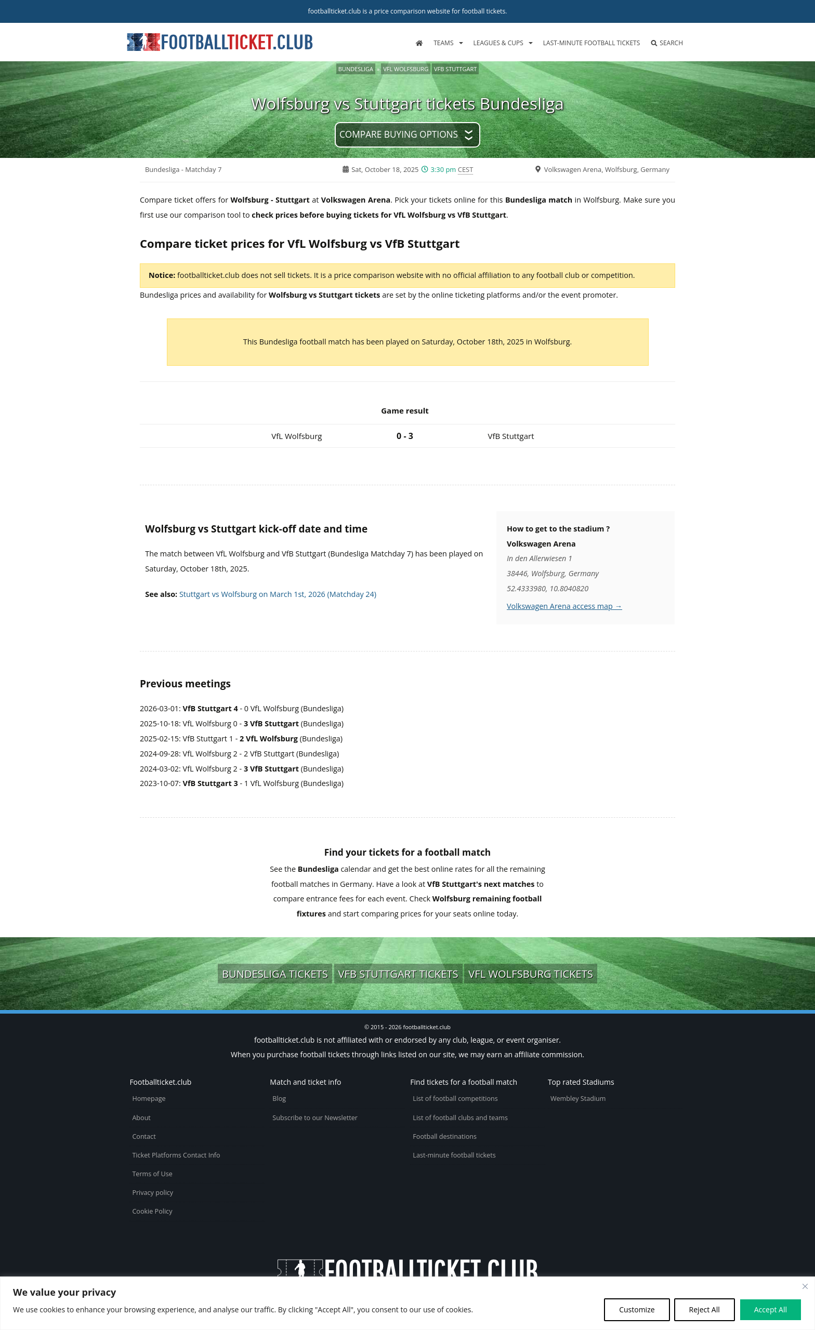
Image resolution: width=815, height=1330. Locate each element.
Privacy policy (152, 1192)
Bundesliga (355, 69)
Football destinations (445, 1136)
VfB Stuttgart (455, 69)
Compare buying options (398, 134)
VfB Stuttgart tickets (398, 973)
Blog (279, 1098)
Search (666, 42)
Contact (143, 1136)
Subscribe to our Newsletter (315, 1117)
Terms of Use (152, 1173)
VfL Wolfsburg (405, 69)
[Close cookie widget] (805, 1286)
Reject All (704, 1309)
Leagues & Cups (498, 42)
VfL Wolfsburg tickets (530, 973)
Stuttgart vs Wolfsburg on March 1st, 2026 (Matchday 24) (277, 594)
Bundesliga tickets (275, 973)
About (141, 1117)
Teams (443, 42)
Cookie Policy (152, 1211)
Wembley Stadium (578, 1098)
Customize (636, 1309)
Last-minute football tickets (591, 42)
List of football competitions (455, 1098)
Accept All (770, 1309)
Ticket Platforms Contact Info (176, 1155)
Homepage (148, 1098)
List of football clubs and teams (460, 1117)
